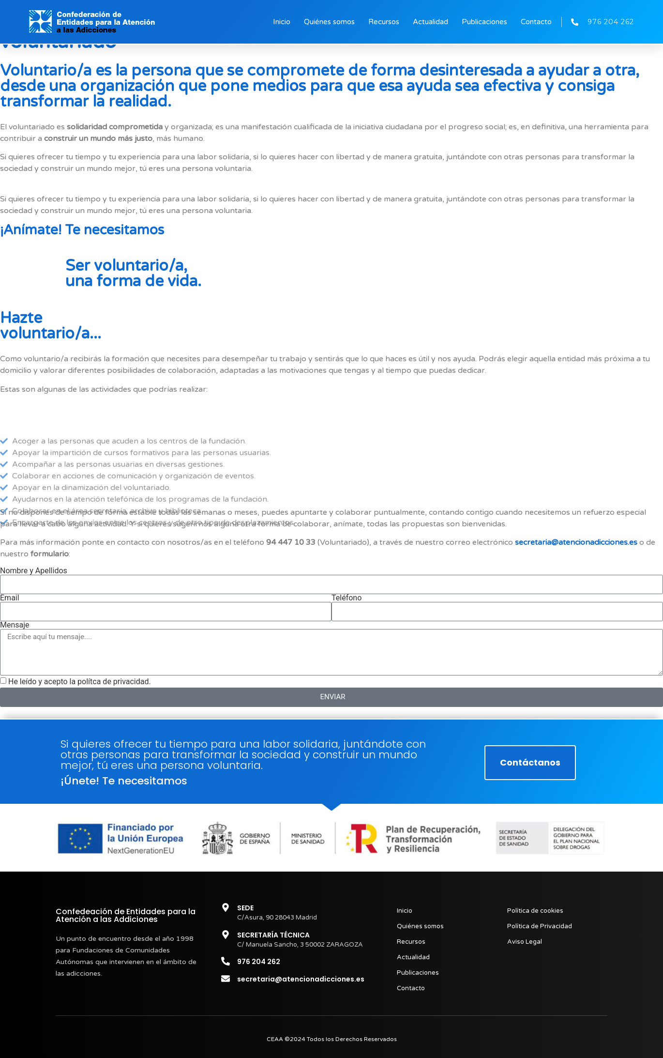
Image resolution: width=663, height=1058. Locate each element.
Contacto (536, 21)
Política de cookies (535, 911)
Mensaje (15, 625)
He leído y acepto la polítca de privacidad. (79, 681)
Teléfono (347, 598)
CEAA (275, 1039)
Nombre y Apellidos (33, 571)
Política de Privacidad (539, 926)
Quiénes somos (329, 21)
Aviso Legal (524, 942)
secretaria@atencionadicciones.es (576, 542)
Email (9, 598)
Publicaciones (484, 21)
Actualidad (430, 21)
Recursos (383, 21)
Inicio (281, 21)
